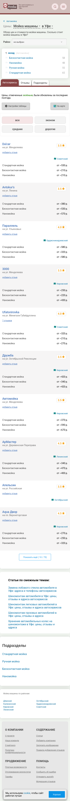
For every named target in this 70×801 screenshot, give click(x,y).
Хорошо (57, 794)
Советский (62, 159)
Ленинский (62, 456)
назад (18, 53)
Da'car (6, 144)
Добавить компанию (46, 740)
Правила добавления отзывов (50, 750)
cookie (26, 793)
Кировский (62, 284)
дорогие (50, 129)
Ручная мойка (16, 68)
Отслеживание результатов (18, 772)
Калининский (9, 704)
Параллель (10, 225)
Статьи (39, 736)
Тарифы (9, 777)
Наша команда (12, 740)
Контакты (40, 767)
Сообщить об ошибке (46, 772)
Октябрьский (61, 500)
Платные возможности (16, 767)
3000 (5, 269)
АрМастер (9, 442)
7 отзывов (7, 320)
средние (17, 129)
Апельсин (9, 485)
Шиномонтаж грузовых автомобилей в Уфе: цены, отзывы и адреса (32, 614)
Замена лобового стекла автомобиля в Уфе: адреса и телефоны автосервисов (32, 589)
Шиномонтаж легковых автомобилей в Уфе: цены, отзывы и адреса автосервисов (34, 606)
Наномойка (15, 63)
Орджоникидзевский (57, 240)
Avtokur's (8, 187)
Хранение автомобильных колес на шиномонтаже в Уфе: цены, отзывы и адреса (31, 624)
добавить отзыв (9, 152)
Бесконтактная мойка (21, 58)
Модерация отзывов (45, 781)
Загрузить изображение (47, 745)
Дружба (7, 355)
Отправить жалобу (45, 777)
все (17, 120)
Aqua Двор (9, 512)
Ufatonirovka (10, 312)
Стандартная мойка (20, 73)
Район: (7, 42)
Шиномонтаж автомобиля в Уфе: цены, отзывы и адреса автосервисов (32, 598)
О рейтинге (10, 745)
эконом (50, 120)
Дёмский (7, 701)
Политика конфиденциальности (15, 751)
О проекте (9, 736)
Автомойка (10, 398)
